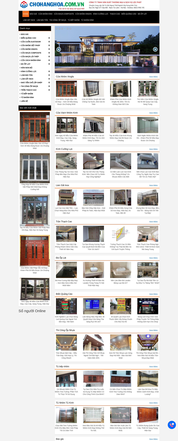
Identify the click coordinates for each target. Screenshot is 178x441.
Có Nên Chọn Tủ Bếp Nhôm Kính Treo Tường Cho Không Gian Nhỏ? (121, 391)
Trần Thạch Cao (64, 221)
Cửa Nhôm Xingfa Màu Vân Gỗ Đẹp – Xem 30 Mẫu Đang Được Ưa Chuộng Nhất (34, 145)
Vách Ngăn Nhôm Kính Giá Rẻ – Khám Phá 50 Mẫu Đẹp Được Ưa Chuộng (148, 138)
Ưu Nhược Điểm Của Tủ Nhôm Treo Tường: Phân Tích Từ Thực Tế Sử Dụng (66, 391)
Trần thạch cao (28, 90)
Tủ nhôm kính (87, 20)
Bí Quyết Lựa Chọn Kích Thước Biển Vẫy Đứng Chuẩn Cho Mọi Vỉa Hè (120, 319)
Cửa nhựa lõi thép (30, 57)
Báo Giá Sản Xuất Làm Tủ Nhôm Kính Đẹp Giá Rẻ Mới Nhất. (120, 428)
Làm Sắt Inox (29, 20)
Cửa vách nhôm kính (31, 60)
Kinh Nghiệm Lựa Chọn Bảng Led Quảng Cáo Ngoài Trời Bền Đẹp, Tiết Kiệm (66, 319)
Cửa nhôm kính (45, 14)
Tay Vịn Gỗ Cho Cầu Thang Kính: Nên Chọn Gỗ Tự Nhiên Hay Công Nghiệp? (93, 174)
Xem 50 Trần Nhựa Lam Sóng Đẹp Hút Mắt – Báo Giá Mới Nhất (120, 355)
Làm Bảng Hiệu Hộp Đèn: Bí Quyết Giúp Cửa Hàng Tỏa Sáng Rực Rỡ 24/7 (93, 319)
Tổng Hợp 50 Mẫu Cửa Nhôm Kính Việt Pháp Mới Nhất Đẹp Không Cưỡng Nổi (34, 186)
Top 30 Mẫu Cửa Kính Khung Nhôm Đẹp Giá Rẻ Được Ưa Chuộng (120, 138)
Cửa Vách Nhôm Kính (67, 113)
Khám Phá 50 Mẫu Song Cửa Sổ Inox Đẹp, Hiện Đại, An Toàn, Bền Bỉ (120, 210)
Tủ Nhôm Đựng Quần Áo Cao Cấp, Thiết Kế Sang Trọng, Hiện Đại (147, 428)
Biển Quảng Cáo (64, 294)
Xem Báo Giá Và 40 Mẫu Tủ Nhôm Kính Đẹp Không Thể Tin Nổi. (93, 428)
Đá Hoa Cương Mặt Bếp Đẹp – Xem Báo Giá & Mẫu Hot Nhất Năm (66, 282)
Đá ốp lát (142, 14)
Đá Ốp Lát (61, 258)
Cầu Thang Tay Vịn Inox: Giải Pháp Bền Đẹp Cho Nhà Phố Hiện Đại (66, 174)
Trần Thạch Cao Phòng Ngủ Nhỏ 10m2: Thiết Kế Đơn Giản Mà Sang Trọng (147, 246)
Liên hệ (24, 101)
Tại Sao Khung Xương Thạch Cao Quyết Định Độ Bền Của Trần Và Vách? (93, 246)
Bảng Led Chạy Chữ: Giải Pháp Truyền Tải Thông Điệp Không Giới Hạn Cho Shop (148, 319)
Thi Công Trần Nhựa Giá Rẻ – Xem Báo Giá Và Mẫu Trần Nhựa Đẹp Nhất (147, 355)
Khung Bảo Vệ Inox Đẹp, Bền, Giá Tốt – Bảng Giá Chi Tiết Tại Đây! (147, 210)
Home (25, 14)
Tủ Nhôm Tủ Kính (65, 403)
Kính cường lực (100, 14)
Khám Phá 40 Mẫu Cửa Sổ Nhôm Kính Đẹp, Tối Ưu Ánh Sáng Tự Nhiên (93, 138)
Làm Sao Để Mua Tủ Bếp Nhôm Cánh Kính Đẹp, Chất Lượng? (148, 391)
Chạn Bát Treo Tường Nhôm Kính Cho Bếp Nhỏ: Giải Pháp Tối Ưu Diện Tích (66, 428)
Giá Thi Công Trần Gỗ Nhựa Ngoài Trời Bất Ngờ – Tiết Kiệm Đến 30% (93, 355)
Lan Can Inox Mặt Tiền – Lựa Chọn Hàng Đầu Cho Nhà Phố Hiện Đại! (66, 210)
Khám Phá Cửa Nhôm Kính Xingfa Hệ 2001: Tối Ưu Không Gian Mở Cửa (120, 101)
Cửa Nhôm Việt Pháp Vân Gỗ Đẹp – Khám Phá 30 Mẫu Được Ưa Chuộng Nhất (35, 270)
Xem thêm (153, 77)
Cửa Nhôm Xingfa (65, 76)
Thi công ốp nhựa (57, 20)
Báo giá (33, 14)
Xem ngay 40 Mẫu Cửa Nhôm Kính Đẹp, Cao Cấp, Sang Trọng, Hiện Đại (66, 138)
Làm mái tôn (42, 20)
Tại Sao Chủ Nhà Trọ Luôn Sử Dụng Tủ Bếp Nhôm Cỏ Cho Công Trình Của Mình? (93, 391)
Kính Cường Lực (64, 149)
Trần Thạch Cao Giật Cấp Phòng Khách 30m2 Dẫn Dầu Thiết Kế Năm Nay (66, 246)
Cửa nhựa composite (31, 53)
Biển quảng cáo (128, 14)
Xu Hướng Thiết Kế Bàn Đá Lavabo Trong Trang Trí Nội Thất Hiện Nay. (93, 282)
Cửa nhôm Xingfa (83, 14)
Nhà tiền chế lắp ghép (31, 83)
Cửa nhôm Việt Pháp (30, 45)
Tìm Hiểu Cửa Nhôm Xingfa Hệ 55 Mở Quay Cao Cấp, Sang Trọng (147, 101)
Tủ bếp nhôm (74, 20)
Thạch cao (115, 14)
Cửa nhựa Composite (64, 14)
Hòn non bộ (26, 68)
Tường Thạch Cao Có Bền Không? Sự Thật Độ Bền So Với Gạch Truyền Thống (120, 246)
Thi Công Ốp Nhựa (65, 330)
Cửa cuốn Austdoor (31, 42)
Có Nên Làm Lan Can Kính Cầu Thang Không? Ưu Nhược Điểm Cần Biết (120, 174)
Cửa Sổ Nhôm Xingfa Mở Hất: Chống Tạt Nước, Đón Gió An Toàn (93, 101)
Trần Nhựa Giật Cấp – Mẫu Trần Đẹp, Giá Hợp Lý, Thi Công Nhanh (66, 355)
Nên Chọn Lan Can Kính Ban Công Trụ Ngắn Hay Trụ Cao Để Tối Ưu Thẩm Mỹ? (148, 174)
